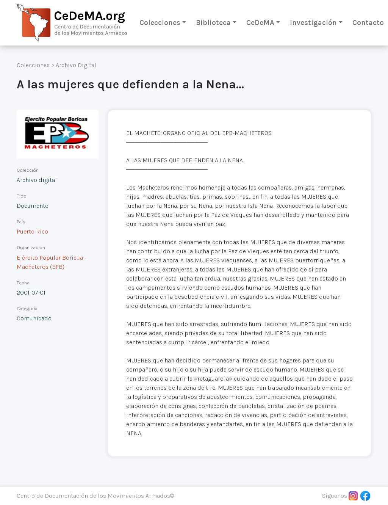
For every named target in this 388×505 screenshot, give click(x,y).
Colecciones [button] (159, 22)
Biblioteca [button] (213, 22)
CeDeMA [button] (260, 22)
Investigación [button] (313, 22)
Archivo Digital (76, 65)
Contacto (368, 22)
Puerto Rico (32, 231)
